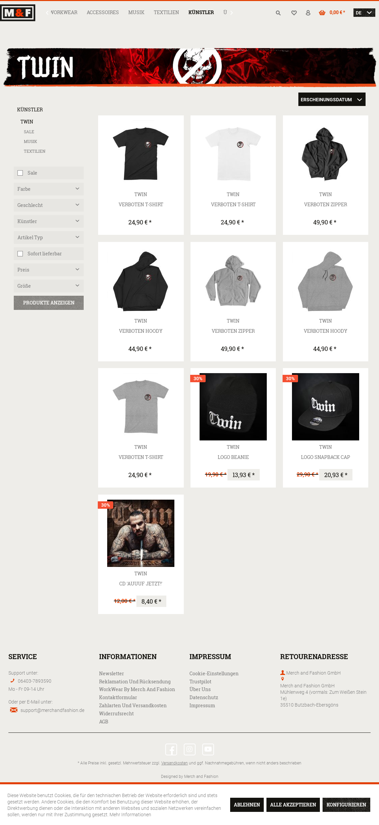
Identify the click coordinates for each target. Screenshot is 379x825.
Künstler (30, 109)
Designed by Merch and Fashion (189, 776)
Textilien (34, 151)
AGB (103, 721)
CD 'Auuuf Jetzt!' (140, 583)
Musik (30, 141)
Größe (24, 286)
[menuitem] (63, 12)
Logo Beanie (233, 457)
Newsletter (111, 673)
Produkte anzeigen (49, 302)
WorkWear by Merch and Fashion (137, 689)
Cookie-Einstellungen (214, 673)
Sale (29, 132)
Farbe (24, 189)
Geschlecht (30, 205)
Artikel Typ (30, 237)
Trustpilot (200, 681)
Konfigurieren (346, 804)
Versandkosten (174, 762)
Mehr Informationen (130, 814)
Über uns (200, 689)
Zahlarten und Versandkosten (133, 705)
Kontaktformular (118, 697)
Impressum (202, 705)
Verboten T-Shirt (141, 204)
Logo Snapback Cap (325, 457)
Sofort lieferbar (45, 253)
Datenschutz (204, 697)
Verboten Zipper (325, 204)
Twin (26, 121)
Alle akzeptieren (293, 804)
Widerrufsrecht (116, 713)
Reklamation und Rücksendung (135, 681)
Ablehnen (247, 804)
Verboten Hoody (141, 331)
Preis (23, 269)
